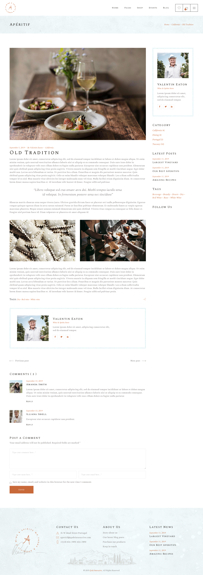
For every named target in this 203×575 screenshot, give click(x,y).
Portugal (156, 139)
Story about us (110, 532)
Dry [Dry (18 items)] (182, 194)
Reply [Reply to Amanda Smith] (29, 401)
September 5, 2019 (17, 147)
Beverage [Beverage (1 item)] (156, 194)
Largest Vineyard (165, 162)
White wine (35, 299)
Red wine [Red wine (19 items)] (157, 197)
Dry (18, 299)
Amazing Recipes (164, 179)
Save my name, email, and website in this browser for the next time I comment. (52, 482)
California (175, 24)
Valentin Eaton (36, 147)
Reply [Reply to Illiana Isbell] (29, 424)
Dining (155, 135)
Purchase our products (114, 542)
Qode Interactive (96, 570)
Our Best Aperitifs (165, 171)
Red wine (25, 299)
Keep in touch (110, 546)
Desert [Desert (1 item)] (175, 194)
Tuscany (156, 144)
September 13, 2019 (34, 381)
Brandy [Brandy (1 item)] (166, 194)
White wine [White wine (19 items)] (175, 197)
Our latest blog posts (113, 537)
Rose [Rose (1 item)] (166, 197)
